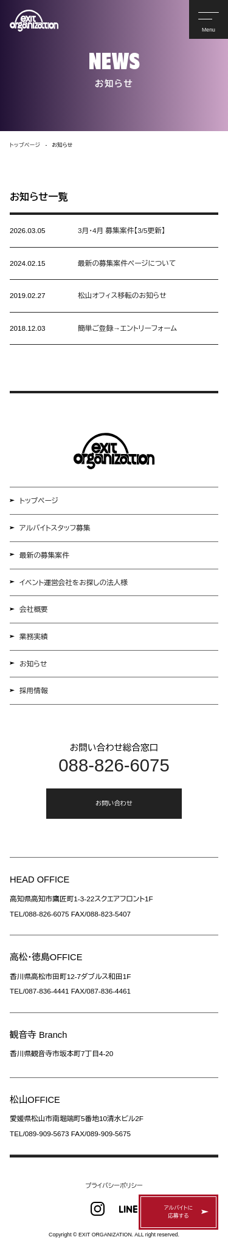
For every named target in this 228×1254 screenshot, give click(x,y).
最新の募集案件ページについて (127, 263)
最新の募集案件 (44, 555)
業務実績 (33, 636)
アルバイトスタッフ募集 (55, 528)
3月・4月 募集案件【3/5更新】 (121, 230)
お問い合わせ (114, 803)
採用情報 (33, 690)
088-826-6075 (113, 765)
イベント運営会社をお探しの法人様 (73, 582)
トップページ (38, 500)
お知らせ (33, 664)
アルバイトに (178, 1212)
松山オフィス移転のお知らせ (122, 295)
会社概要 (33, 609)
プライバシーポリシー (114, 1185)
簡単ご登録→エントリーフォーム (127, 328)
